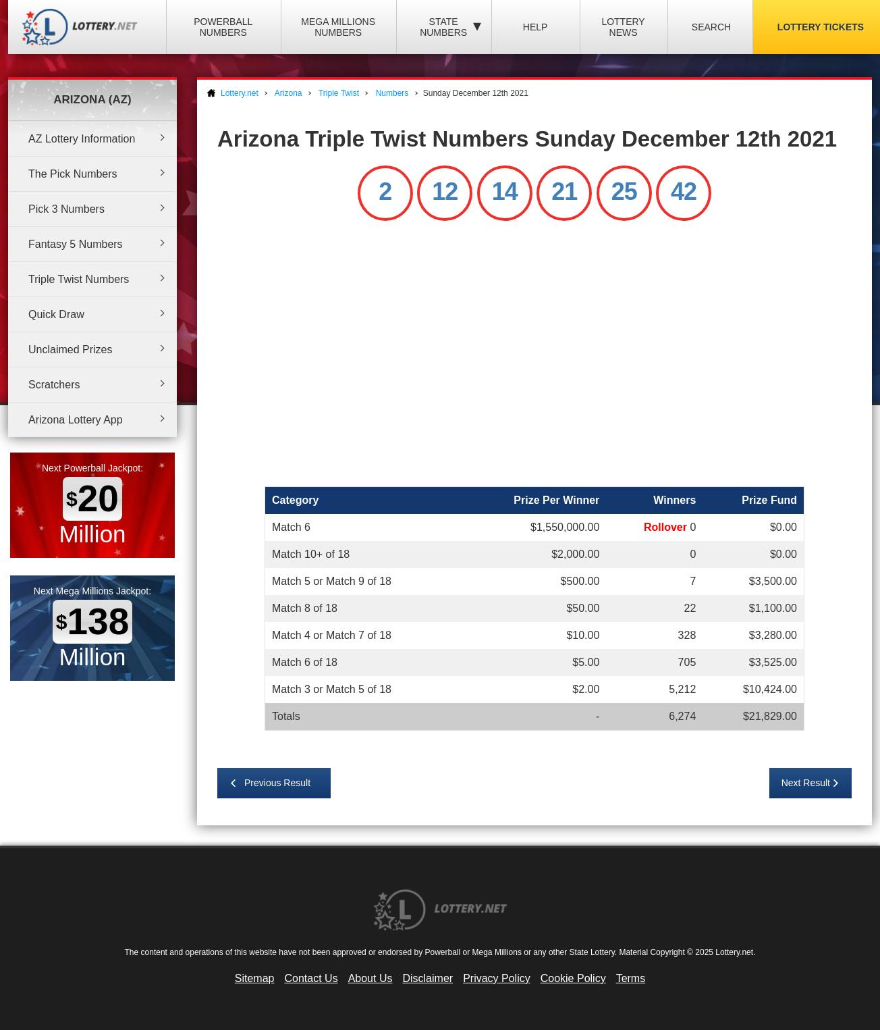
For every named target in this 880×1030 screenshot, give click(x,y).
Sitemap (255, 978)
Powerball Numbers (223, 27)
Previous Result (277, 782)
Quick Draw (56, 314)
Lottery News (622, 27)
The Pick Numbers (72, 174)
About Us (370, 978)
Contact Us (311, 978)
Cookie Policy (573, 978)
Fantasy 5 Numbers (75, 244)
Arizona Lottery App (75, 420)
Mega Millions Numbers (338, 27)
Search (711, 27)
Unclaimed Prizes (70, 349)
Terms (631, 978)
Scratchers (54, 384)
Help (535, 27)
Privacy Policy (496, 978)
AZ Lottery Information (81, 139)
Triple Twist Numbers (78, 279)
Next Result (805, 782)
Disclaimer (427, 978)
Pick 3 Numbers (66, 209)
